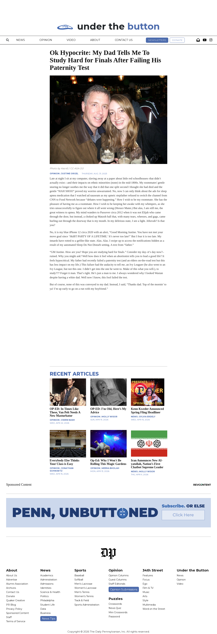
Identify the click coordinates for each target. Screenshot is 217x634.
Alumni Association (17, 583)
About (95, 40)
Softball (78, 579)
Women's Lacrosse (85, 587)
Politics (44, 596)
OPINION (55, 173)
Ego (145, 583)
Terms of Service (15, 621)
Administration (48, 579)
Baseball (79, 575)
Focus (146, 579)
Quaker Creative (15, 600)
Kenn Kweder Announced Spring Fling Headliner (147, 410)
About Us (11, 575)
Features (148, 575)
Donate (177, 40)
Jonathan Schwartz (61, 469)
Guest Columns (117, 579)
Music (146, 592)
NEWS (134, 416)
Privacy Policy (14, 608)
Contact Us (124, 40)
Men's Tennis (81, 592)
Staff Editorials (117, 583)
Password (114, 616)
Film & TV (148, 587)
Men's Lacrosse (83, 583)
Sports (80, 570)
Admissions (46, 583)
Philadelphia (47, 600)
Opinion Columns (118, 575)
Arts (145, 596)
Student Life (47, 604)
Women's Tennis (83, 596)
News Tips (48, 618)
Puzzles (116, 599)
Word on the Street (154, 608)
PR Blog (11, 604)
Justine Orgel (69, 173)
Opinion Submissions (123, 589)
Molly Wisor (109, 416)
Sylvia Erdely (147, 416)
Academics (46, 575)
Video (71, 40)
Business (45, 613)
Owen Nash (68, 420)
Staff (9, 617)
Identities (45, 587)
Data (43, 608)
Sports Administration (86, 604)
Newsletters (157, 40)
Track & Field (81, 600)
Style (145, 600)
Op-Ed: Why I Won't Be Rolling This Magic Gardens (108, 462)
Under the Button (193, 570)
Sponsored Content (17, 613)
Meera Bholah (110, 468)
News (20, 40)
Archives (11, 587)
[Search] (7, 40)
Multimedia (149, 604)
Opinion (45, 40)
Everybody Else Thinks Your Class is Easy (64, 462)
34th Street (153, 570)
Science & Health (50, 592)
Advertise (11, 579)
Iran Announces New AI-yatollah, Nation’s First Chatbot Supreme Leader (147, 464)
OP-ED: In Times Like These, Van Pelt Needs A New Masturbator (65, 412)
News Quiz (115, 608)
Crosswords (115, 603)
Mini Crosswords (118, 612)
